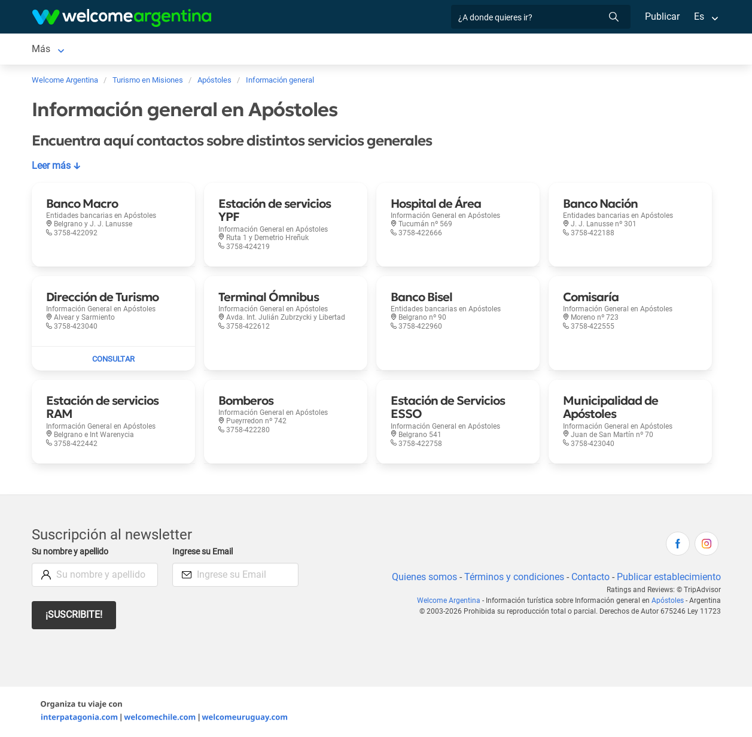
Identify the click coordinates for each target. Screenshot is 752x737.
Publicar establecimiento (668, 577)
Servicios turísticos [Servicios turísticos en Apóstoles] (199, 48)
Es (698, 16)
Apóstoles (668, 600)
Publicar (661, 16)
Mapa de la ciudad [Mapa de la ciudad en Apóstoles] (464, 48)
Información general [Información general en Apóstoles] (367, 48)
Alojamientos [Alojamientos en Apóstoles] (117, 48)
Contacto (588, 577)
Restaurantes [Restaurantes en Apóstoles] (282, 48)
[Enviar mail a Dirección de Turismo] (113, 359)
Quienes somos (421, 577)
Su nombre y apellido (72, 552)
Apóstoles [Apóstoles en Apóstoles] (53, 48)
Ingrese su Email (204, 552)
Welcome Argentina (452, 600)
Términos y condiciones (511, 577)
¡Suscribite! (74, 614)
